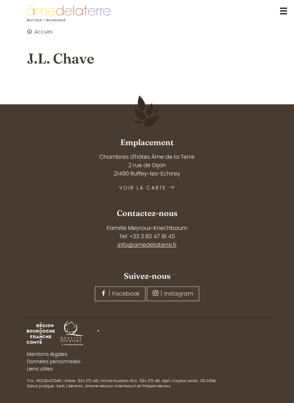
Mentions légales (47, 354)
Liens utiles (40, 369)
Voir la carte (147, 188)
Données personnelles (54, 361)
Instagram (173, 293)
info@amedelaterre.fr (147, 245)
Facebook (120, 293)
